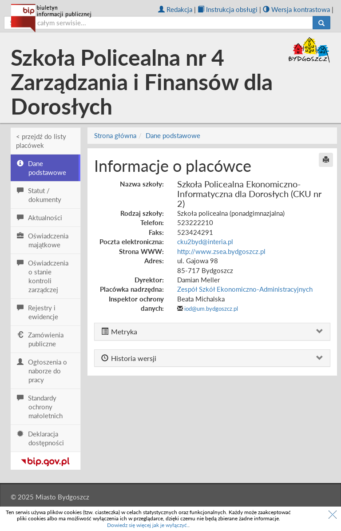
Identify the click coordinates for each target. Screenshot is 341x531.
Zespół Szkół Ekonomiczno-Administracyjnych (245, 289)
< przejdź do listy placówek (41, 140)
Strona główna (115, 135)
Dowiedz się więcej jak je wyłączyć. (147, 525)
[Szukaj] (321, 22)
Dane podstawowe (173, 135)
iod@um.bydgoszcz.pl (211, 308)
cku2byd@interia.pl (205, 242)
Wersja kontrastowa (296, 9)
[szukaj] (158, 22)
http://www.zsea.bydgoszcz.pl (221, 251)
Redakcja (175, 9)
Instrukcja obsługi (228, 9)
